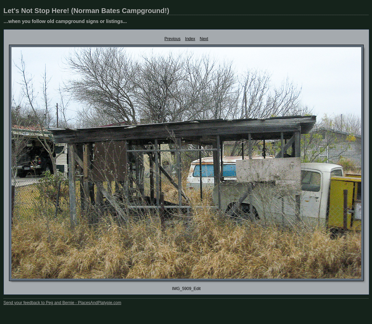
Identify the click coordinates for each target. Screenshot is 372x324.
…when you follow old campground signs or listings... (65, 21)
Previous (173, 38)
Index (190, 38)
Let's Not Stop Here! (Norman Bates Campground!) (86, 10)
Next (204, 38)
